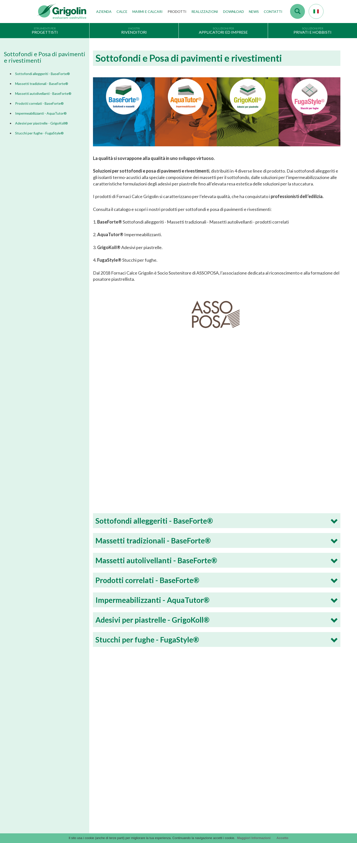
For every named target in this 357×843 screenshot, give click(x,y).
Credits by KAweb (178, 831)
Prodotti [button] (177, 11)
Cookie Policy (47, 797)
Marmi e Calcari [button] (147, 11)
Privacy (42, 775)
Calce (122, 11)
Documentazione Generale (201, 738)
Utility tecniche (193, 798)
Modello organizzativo (53, 805)
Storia (114, 730)
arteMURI (189, 761)
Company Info (47, 782)
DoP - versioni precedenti (200, 776)
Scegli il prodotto (49, 790)
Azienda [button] (104, 11)
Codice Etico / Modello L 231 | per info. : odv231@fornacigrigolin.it (230, 791)
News (254, 11)
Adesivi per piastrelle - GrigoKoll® (41, 123)
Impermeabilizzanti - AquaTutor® (41, 113)
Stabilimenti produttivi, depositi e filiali (138, 753)
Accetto (282, 838)
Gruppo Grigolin (122, 761)
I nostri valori (119, 738)
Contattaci (268, 742)
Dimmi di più (71, 694)
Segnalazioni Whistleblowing (57, 813)
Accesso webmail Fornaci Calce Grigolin (283, 730)
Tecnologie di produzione (128, 745)
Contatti (273, 11)
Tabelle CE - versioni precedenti (205, 783)
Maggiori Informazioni (253, 838)
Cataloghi (189, 730)
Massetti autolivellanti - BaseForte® (43, 93)
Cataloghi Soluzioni (196, 745)
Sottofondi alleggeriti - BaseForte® (42, 74)
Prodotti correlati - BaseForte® (39, 103)
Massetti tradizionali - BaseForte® (41, 83)
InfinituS (188, 768)
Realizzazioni (204, 11)
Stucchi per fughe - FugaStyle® (39, 133)
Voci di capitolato (195, 753)
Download (233, 11)
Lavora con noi (120, 768)
